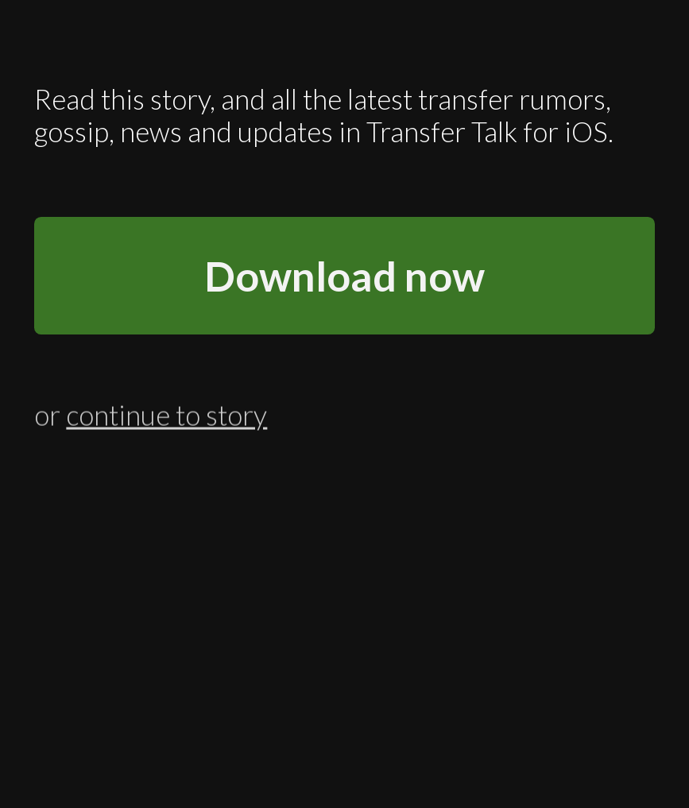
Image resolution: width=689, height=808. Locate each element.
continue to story (166, 413)
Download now (344, 275)
